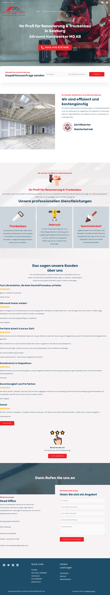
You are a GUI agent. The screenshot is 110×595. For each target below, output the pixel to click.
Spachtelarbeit (65, 579)
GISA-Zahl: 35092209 (39, 573)
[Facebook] (102, 2)
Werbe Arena (90, 591)
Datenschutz (36, 582)
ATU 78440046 (36, 579)
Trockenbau (64, 573)
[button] (55, 47)
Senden (97, 74)
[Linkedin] (17, 565)
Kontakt (34, 570)
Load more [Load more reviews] (7, 423)
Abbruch (63, 576)
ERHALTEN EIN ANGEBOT (72, 539)
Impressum (35, 576)
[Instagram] (107, 2)
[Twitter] (8, 565)
